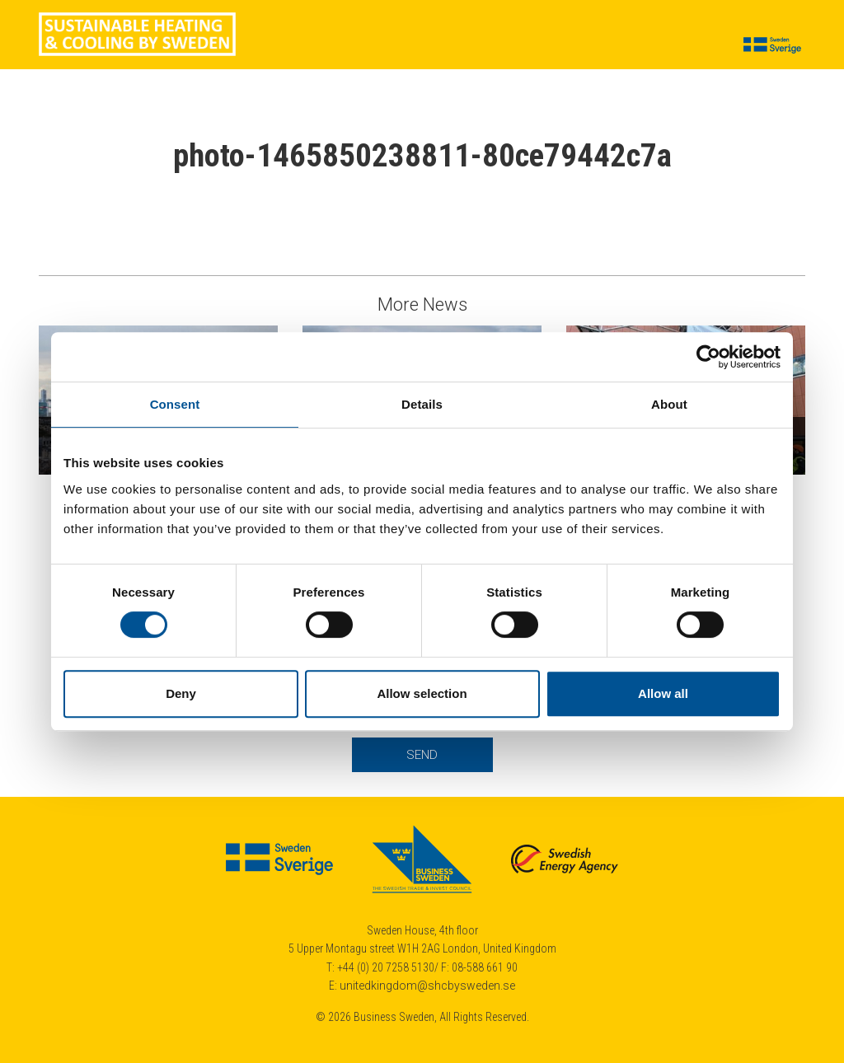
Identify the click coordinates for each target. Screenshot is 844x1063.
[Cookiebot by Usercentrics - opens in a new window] (708, 356)
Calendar (531, 46)
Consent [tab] (175, 404)
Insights (463, 46)
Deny (181, 693)
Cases (279, 46)
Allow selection (422, 693)
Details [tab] (422, 404)
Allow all (663, 693)
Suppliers (393, 46)
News (332, 46)
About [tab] (669, 404)
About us (603, 46)
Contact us (681, 46)
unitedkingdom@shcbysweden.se (427, 985)
